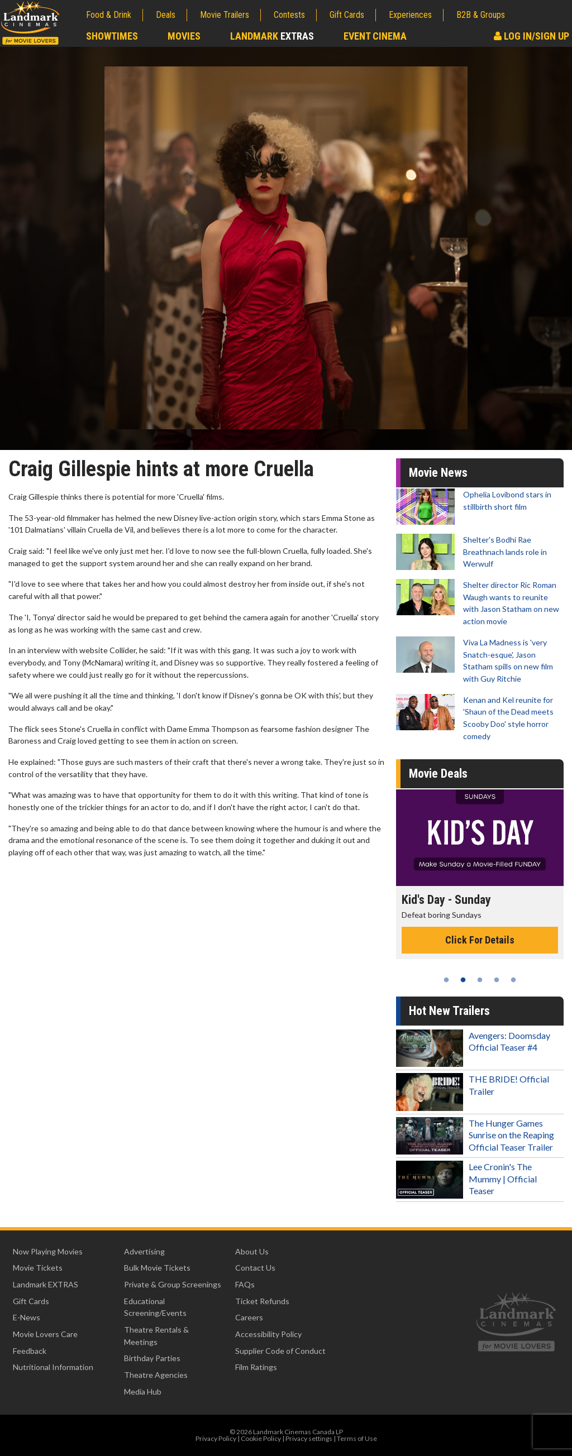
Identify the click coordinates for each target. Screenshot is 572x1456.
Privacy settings (308, 1438)
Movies (184, 36)
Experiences (410, 14)
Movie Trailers (224, 14)
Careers (249, 1317)
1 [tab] (446, 979)
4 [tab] (496, 979)
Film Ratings (256, 1367)
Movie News (438, 473)
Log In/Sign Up (531, 36)
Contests (289, 14)
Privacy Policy (216, 1438)
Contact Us (255, 1267)
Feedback (29, 1351)
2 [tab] (463, 979)
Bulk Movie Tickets (157, 1267)
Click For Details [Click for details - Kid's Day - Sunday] (479, 940)
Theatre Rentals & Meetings (156, 1336)
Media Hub (142, 1391)
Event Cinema (375, 36)
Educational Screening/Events (155, 1307)
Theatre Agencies (156, 1375)
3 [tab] (479, 979)
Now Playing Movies (48, 1251)
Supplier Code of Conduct (280, 1351)
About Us (252, 1251)
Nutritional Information (53, 1367)
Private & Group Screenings (172, 1284)
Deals (165, 14)
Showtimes (112, 36)
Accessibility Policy (268, 1334)
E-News (26, 1317)
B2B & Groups (480, 14)
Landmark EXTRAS (45, 1284)
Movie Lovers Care (45, 1334)
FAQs (245, 1284)
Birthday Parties (152, 1358)
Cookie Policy (261, 1438)
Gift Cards (347, 14)
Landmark (272, 36)
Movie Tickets (38, 1267)
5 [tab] (513, 979)
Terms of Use (357, 1438)
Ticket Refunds (262, 1301)
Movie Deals (438, 773)
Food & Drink (108, 14)
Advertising (144, 1251)
